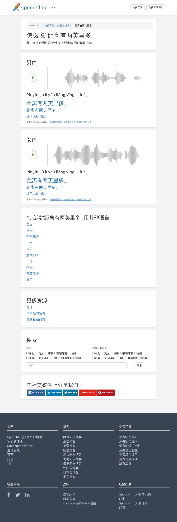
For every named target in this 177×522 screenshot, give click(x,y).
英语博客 (69, 446)
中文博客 (69, 477)
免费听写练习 (128, 437)
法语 (29, 230)
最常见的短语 (35, 313)
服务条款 (69, 499)
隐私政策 (69, 494)
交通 (29, 307)
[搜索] (76, 365)
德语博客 (69, 450)
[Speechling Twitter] (19, 495)
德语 (29, 249)
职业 (122, 499)
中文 (29, 243)
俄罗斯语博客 (72, 463)
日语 (29, 261)
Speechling (35, 25)
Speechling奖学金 (20, 446)
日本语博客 (71, 472)
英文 (29, 224)
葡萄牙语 (32, 273)
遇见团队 (13, 450)
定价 (10, 459)
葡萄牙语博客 (72, 459)
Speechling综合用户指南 (24, 437)
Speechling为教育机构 (135, 494)
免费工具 (137, 7)
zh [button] (52, 7)
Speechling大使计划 (133, 503)
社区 (10, 463)
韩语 (29, 280)
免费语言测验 (128, 450)
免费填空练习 (128, 454)
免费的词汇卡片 (130, 446)
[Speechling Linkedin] (29, 495)
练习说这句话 (35, 116)
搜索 (139, 365)
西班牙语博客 (72, 437)
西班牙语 (32, 236)
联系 (122, 508)
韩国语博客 (71, 468)
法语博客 (69, 441)
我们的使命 (15, 441)
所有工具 (125, 463)
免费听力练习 (128, 441)
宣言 (10, 454)
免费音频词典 (156, 7)
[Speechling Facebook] (11, 495)
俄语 (29, 267)
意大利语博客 (72, 454)
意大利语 (32, 255)
